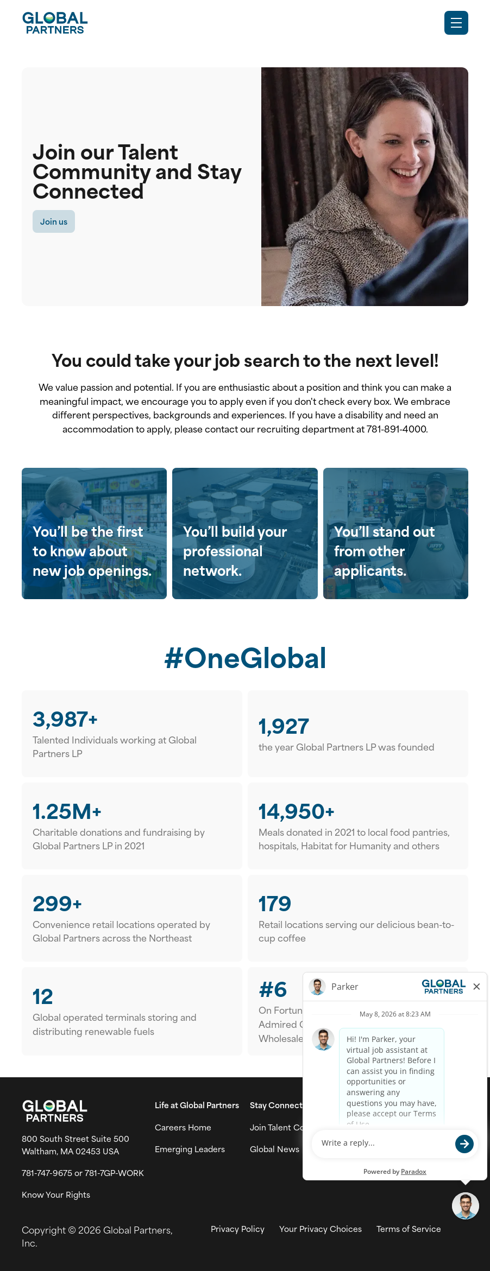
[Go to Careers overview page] (55, 23)
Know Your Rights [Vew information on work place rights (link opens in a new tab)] (56, 1194)
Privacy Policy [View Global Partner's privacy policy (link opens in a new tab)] (238, 1229)
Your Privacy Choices (320, 1229)
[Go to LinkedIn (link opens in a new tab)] (402, 1127)
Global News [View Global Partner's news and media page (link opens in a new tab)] (274, 1149)
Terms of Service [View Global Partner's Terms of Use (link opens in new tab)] (408, 1229)
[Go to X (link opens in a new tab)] (356, 1127)
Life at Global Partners (197, 1105)
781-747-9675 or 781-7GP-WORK (83, 1173)
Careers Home (183, 1127)
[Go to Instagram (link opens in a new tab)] (379, 1127)
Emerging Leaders (190, 1149)
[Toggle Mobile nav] (456, 23)
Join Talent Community (295, 1127)
